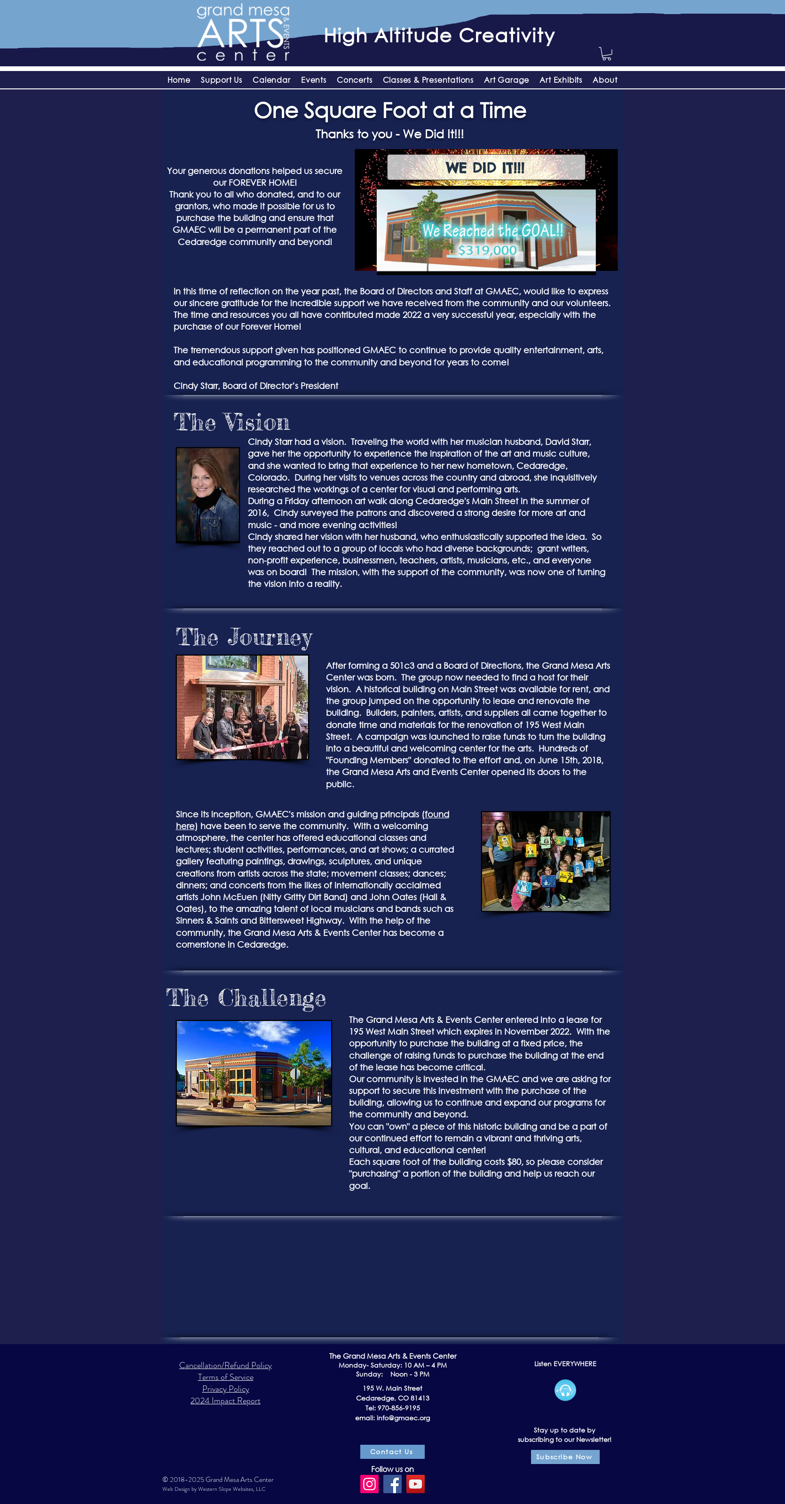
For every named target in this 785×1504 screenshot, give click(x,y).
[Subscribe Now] (565, 1457)
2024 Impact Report (225, 1400)
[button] (607, 54)
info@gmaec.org (403, 1417)
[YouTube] (415, 1484)
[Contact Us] (392, 1452)
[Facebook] (392, 1484)
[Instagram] (369, 1484)
